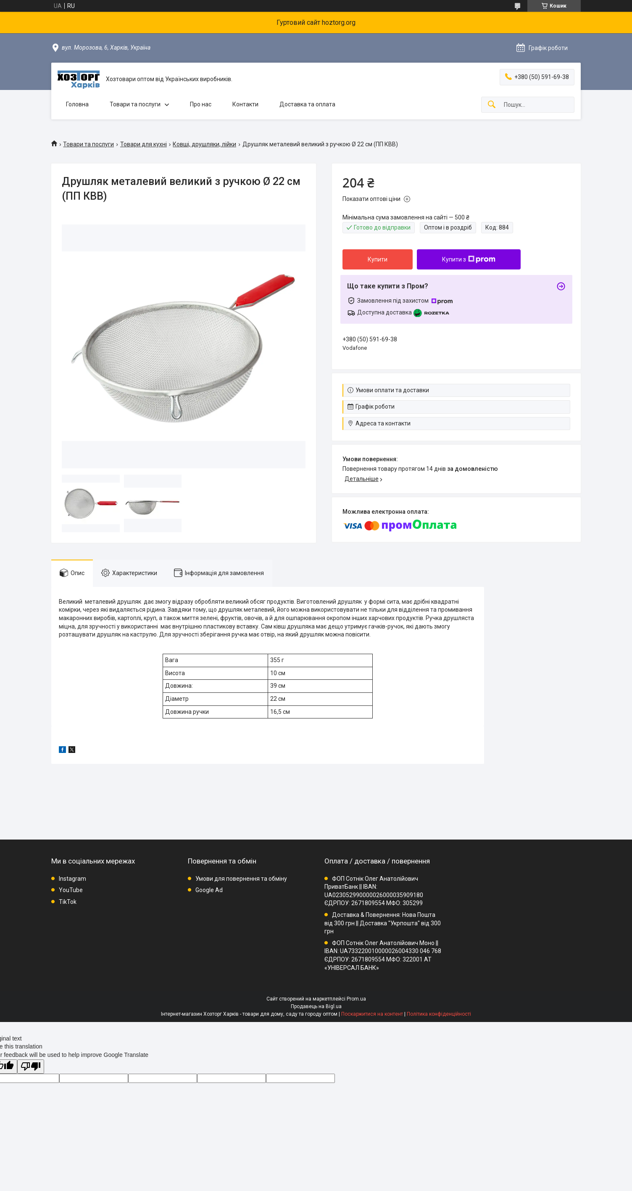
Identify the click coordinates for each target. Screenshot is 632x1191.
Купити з (468, 259)
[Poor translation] (30, 1066)
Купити (377, 259)
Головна (77, 104)
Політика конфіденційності (439, 1014)
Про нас (200, 104)
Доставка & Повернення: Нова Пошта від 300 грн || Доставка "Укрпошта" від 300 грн (382, 923)
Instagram (72, 878)
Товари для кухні (143, 144)
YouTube (71, 890)
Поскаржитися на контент (372, 1014)
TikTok (67, 901)
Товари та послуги (135, 104)
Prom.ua (356, 999)
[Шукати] (492, 104)
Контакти (245, 104)
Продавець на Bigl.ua (316, 1006)
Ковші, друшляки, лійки (204, 144)
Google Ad (209, 890)
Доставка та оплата (307, 104)
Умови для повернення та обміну (241, 878)
